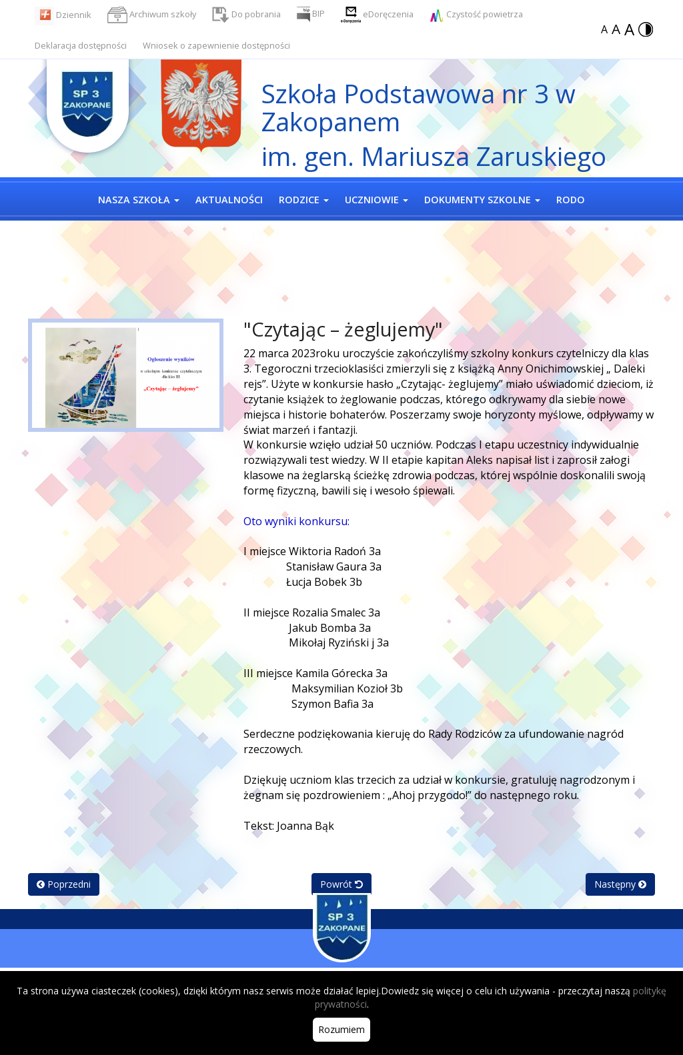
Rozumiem (341, 1029)
